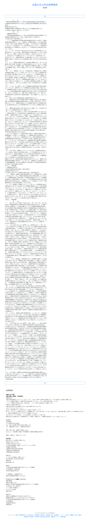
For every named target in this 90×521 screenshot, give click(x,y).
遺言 (52, 515)
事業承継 (26, 516)
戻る (45, 16)
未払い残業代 (78, 515)
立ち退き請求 (29, 515)
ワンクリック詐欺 (64, 515)
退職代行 (42, 515)
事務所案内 (63, 516)
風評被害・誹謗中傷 (34, 516)
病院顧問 (53, 516)
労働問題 (71, 515)
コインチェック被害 (13, 515)
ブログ (58, 516)
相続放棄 (48, 515)
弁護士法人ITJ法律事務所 (45, 4)
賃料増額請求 (22, 515)
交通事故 (56, 515)
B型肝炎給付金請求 (45, 516)
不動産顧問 (37, 515)
